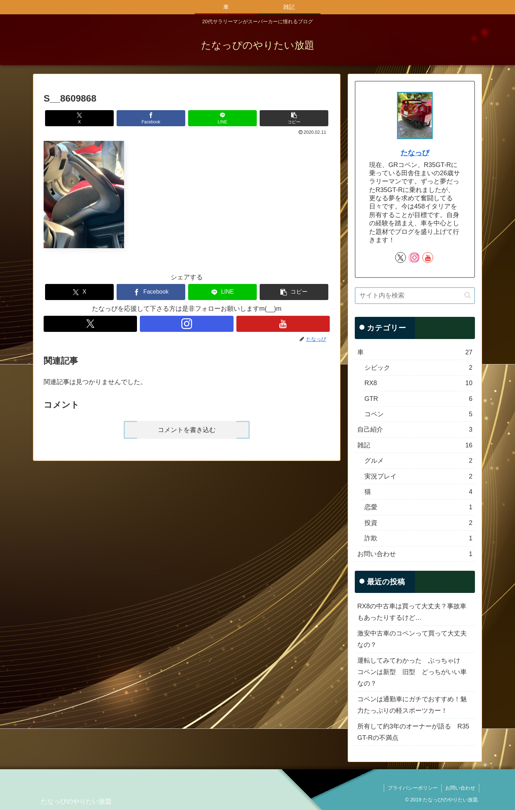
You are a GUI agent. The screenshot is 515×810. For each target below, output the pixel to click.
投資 (418, 523)
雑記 (414, 445)
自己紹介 (414, 429)
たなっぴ (415, 153)
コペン (418, 414)
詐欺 (418, 538)
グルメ (418, 460)
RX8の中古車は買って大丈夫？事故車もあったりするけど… (411, 612)
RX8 (418, 383)
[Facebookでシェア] (151, 118)
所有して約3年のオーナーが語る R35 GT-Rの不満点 (413, 732)
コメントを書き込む (187, 429)
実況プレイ (418, 476)
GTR (418, 398)
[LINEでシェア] (222, 118)
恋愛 (418, 507)
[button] (294, 118)
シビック (418, 367)
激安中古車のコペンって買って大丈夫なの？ (412, 639)
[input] (415, 295)
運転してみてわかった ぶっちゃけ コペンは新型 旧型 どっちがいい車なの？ (412, 672)
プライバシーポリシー (413, 788)
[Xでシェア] (79, 118)
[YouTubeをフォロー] (283, 324)
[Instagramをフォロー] (186, 324)
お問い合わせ (414, 554)
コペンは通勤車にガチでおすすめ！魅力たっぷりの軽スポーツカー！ (412, 705)
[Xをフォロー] (90, 324)
